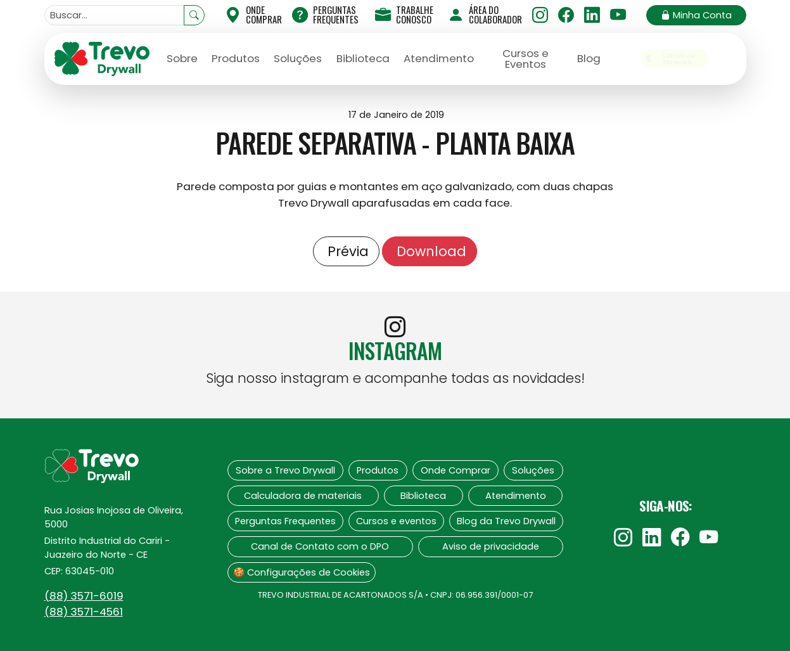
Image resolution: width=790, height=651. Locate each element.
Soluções (298, 58)
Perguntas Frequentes (325, 14)
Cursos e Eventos (525, 59)
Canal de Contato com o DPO (320, 546)
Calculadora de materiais (303, 495)
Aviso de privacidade (490, 546)
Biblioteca (363, 58)
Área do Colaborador (485, 14)
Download (429, 251)
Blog (589, 58)
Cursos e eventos (396, 521)
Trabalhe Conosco (404, 14)
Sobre (182, 58)
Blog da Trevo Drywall (506, 521)
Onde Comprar (455, 470)
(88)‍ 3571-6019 (84, 595)
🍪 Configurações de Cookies (301, 572)
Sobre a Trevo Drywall (285, 470)
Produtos (236, 58)
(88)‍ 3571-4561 (83, 611)
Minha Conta (696, 15)
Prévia (346, 251)
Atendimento (439, 58)
